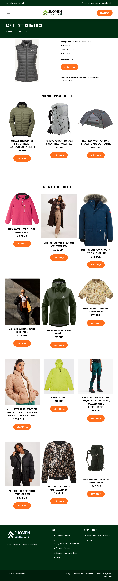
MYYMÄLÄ (104, 13)
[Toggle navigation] (8, 12)
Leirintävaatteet (79, 41)
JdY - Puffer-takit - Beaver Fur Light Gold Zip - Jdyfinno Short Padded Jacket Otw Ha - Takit (22, 412)
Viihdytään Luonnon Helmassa (67, 543)
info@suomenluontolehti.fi (101, 3)
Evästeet (89, 573)
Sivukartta (107, 576)
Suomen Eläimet (63, 548)
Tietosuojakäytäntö (103, 573)
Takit (89, 41)
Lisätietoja (69, 67)
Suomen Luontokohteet (66, 553)
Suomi (86, 3)
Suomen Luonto (63, 535)
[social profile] (23, 3)
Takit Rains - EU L (59, 397)
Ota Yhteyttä (78, 573)
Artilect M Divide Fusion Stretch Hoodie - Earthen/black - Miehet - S (22, 143)
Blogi (58, 557)
